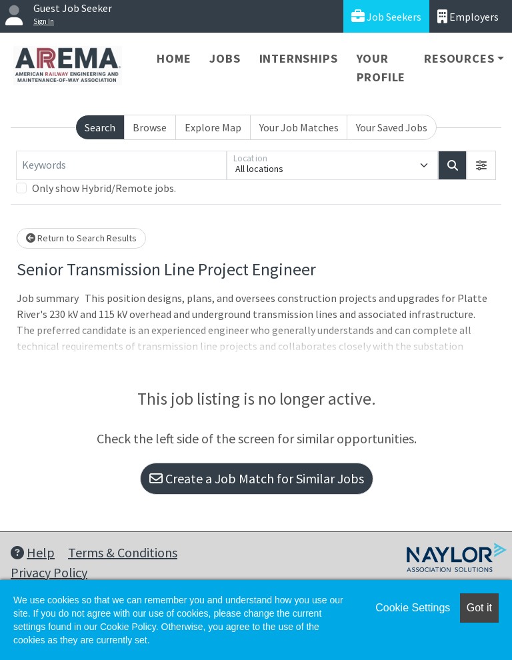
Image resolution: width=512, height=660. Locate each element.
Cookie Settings (412, 607)
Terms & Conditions (122, 552)
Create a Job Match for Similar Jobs (256, 478)
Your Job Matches (299, 127)
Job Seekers (386, 16)
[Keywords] (121, 165)
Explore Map (213, 127)
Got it (479, 607)
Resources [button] (459, 58)
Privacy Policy (49, 572)
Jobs (224, 58)
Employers (468, 16)
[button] (481, 165)
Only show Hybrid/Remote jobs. (104, 188)
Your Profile (381, 68)
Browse (150, 127)
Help (33, 552)
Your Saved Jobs (391, 127)
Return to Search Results (81, 238)
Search (100, 127)
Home (174, 58)
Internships (298, 58)
